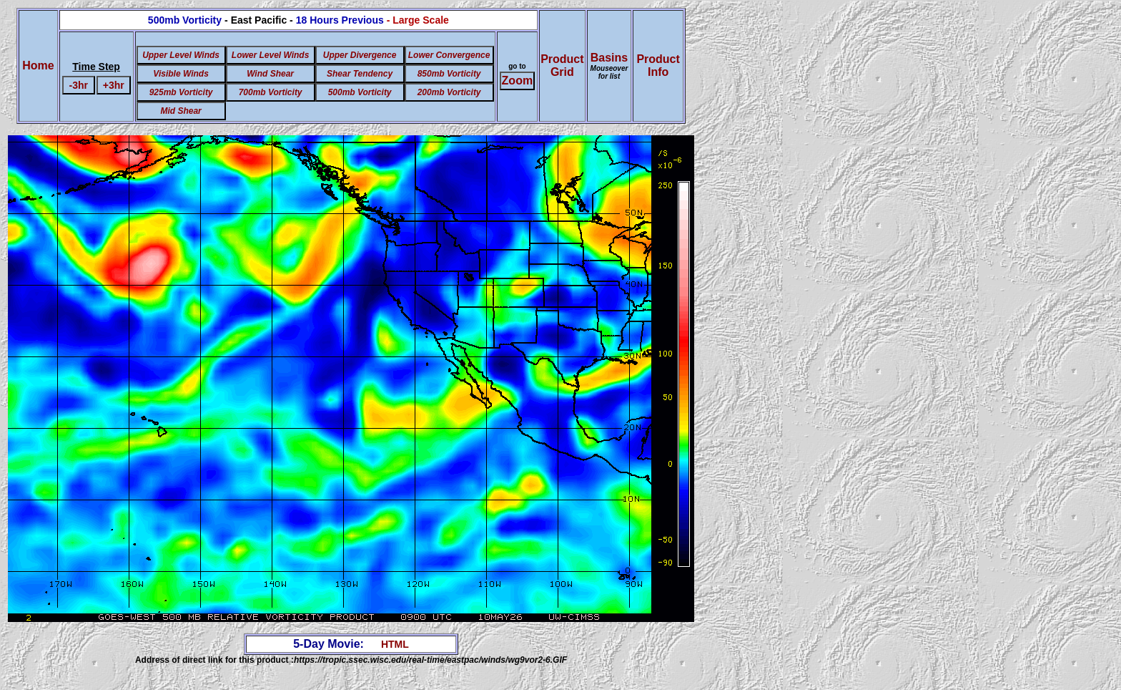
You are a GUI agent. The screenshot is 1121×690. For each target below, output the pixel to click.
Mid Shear (180, 111)
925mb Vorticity (181, 92)
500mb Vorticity (360, 92)
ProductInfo (657, 65)
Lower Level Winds (271, 55)
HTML (395, 644)
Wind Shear (270, 74)
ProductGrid (561, 65)
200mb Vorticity (449, 92)
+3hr (113, 85)
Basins (609, 66)
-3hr (78, 85)
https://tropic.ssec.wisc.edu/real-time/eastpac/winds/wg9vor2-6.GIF (430, 660)
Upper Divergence (360, 55)
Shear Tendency (359, 74)
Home (38, 65)
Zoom (517, 80)
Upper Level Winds (180, 55)
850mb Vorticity (449, 74)
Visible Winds (180, 74)
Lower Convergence (449, 55)
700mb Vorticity (270, 92)
